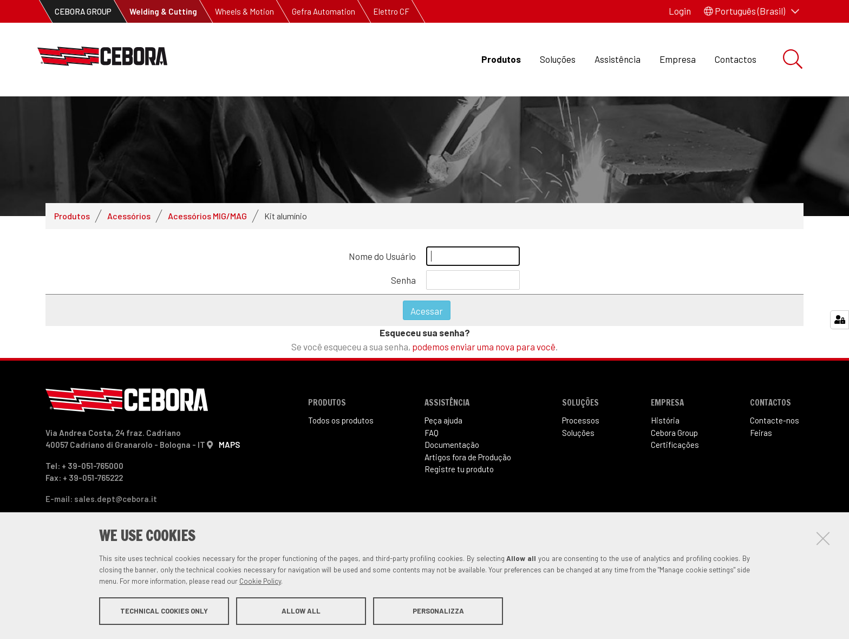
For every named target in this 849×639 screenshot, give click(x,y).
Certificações (675, 444)
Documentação (451, 444)
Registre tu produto (459, 469)
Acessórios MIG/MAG (207, 216)
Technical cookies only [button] (164, 611)
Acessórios (129, 216)
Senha (403, 280)
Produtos (501, 59)
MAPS (229, 444)
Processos (580, 420)
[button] (752, 11)
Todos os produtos (341, 420)
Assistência (618, 59)
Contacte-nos (774, 420)
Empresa (677, 59)
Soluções (558, 59)
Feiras (761, 433)
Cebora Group (674, 433)
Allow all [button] (301, 611)
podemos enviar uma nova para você (484, 346)
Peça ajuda (443, 420)
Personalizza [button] (438, 611)
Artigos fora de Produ (467, 457)
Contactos (735, 59)
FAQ (431, 433)
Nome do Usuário (382, 256)
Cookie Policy (260, 581)
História (665, 420)
